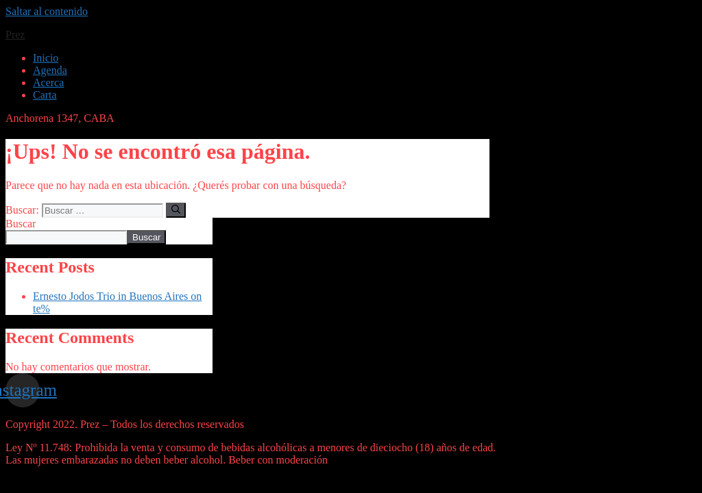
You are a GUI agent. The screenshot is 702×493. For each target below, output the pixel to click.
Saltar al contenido (46, 11)
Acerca (48, 82)
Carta (45, 95)
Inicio (45, 58)
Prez (15, 34)
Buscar (20, 223)
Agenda (50, 70)
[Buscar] (176, 210)
